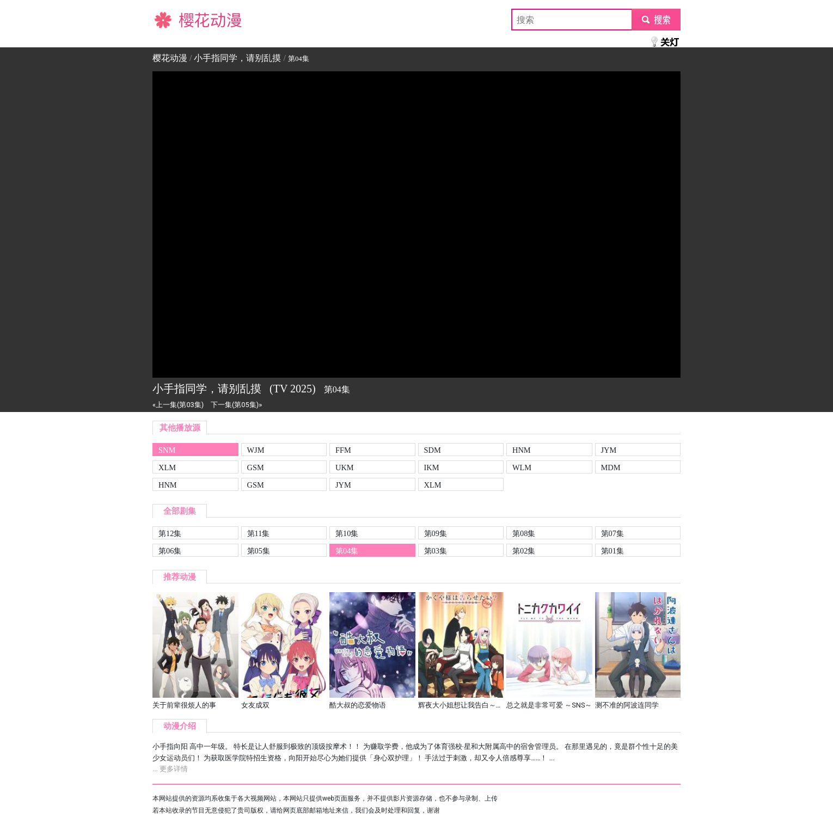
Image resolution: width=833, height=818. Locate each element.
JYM (609, 450)
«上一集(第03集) (178, 405)
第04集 (346, 550)
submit (655, 19)
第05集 (258, 550)
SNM (166, 450)
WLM (521, 467)
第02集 (523, 550)
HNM (521, 450)
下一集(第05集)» (236, 405)
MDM (611, 467)
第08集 (523, 533)
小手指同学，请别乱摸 (237, 58)
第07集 (612, 533)
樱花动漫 (169, 19)
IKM (431, 467)
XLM (167, 467)
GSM (255, 467)
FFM (343, 450)
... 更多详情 (170, 769)
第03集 (435, 550)
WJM (256, 450)
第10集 (346, 533)
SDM (432, 450)
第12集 (169, 533)
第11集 (258, 533)
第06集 (169, 550)
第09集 (435, 533)
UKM (344, 467)
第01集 (612, 550)
